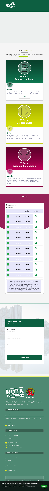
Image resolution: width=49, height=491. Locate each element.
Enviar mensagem (24, 357)
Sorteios (8, 460)
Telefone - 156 (11, 470)
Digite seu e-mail (11, 336)
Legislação (8, 438)
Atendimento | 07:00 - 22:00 (15, 448)
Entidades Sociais (10, 466)
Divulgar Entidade (10, 423)
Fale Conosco (10, 425)
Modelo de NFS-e (12, 442)
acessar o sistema (23, 55)
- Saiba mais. (4, 488)
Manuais (8, 435)
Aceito (44, 486)
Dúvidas (15, 435)
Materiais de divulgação (14, 445)
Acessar (8, 463)
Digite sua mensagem (13, 343)
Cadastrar (24, 96)
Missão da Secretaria (11, 415)
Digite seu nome (11, 329)
